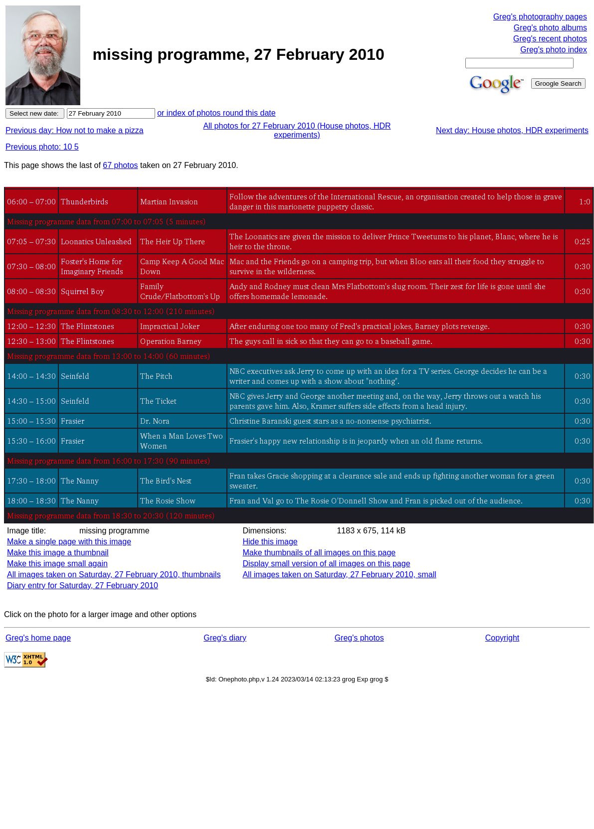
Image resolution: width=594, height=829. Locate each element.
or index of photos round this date (216, 113)
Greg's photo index (553, 49)
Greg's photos (359, 638)
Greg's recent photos (550, 38)
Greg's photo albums (550, 27)
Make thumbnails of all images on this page (319, 552)
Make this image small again (57, 563)
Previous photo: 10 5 (42, 147)
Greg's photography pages (540, 16)
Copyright (502, 638)
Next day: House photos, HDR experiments (512, 130)
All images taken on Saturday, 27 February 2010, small (339, 574)
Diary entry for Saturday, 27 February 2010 (82, 585)
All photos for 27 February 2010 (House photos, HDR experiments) (297, 130)
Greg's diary (224, 638)
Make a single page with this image (69, 541)
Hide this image (269, 541)
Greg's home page (38, 638)
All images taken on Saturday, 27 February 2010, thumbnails (113, 574)
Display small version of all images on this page (326, 563)
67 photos (120, 165)
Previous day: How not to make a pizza (74, 130)
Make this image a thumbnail (58, 552)
